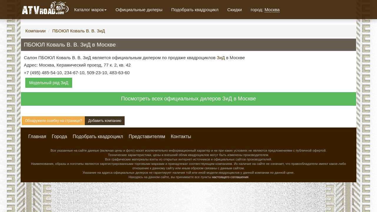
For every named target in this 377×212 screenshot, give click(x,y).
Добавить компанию (104, 121)
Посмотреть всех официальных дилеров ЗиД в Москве (188, 99)
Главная (37, 136)
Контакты (181, 136)
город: (265, 9)
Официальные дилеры (138, 9)
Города (59, 136)
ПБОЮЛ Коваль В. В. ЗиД (78, 30)
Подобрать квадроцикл (194, 9)
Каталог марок (90, 9)
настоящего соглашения (230, 177)
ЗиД (221, 57)
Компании (35, 30)
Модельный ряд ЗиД (48, 82)
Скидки (234, 9)
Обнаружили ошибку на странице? (53, 121)
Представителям (147, 136)
